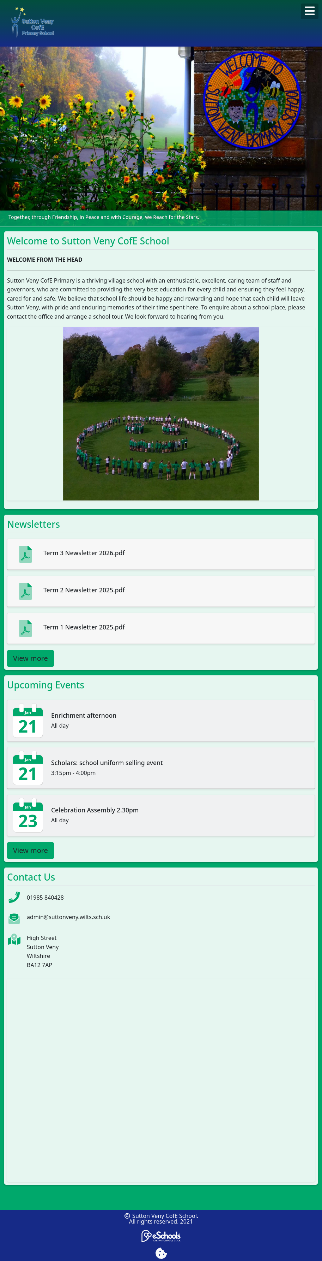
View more (30, 658)
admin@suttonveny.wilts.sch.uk (68, 917)
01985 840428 (45, 897)
